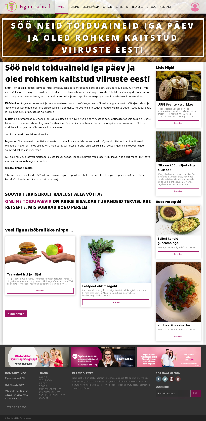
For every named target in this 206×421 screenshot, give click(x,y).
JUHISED (107, 6)
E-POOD (151, 6)
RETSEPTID (121, 6)
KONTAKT (165, 6)
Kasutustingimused (50, 392)
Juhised (43, 383)
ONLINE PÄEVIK (91, 6)
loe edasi (40, 291)
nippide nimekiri (16, 313)
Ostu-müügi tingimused (52, 395)
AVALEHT (62, 6)
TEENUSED (138, 6)
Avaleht (43, 377)
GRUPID (74, 6)
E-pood (43, 386)
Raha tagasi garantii (50, 389)
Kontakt (43, 398)
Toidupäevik (45, 380)
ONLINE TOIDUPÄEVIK (28, 201)
